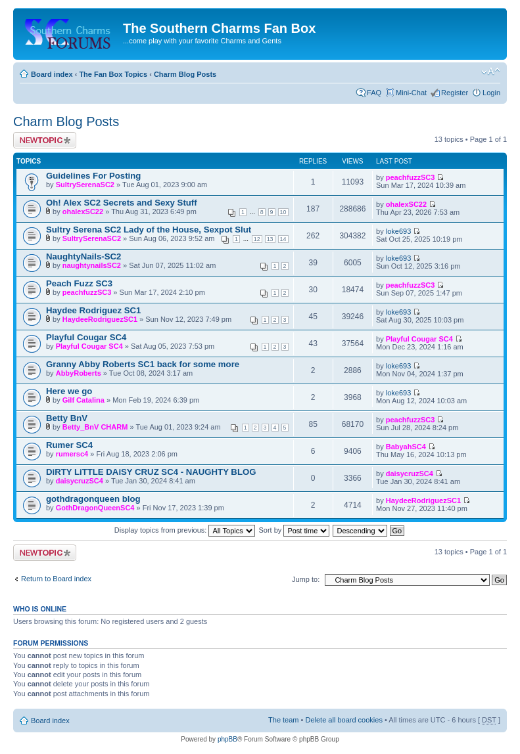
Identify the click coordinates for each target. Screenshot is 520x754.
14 (283, 239)
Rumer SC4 (69, 445)
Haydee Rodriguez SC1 (93, 310)
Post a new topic (44, 140)
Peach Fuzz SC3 (79, 283)
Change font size (490, 72)
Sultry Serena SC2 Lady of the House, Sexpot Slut (148, 229)
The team (283, 720)
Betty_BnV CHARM (95, 427)
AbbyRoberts (78, 373)
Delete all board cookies (343, 720)
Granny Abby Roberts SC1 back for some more (142, 364)
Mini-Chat (411, 93)
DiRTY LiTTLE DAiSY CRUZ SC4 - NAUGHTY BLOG (151, 472)
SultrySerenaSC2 (85, 184)
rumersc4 (72, 454)
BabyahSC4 (406, 447)
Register (454, 93)
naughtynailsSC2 (91, 265)
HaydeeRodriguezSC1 (99, 319)
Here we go (69, 391)
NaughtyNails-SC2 (83, 256)
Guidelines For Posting (93, 176)
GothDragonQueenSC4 (95, 508)
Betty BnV (66, 418)
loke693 (399, 231)
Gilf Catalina (83, 400)
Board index (52, 74)
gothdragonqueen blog (93, 499)
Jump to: (305, 579)
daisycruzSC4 (79, 481)
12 (257, 239)
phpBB (227, 739)
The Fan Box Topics (113, 74)
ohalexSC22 (82, 211)
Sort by (294, 530)
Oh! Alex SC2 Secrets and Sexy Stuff (121, 203)
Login (491, 93)
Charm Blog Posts (185, 74)
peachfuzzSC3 (410, 177)
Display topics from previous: (185, 530)
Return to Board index (56, 579)
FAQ (374, 93)
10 (283, 212)
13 (270, 239)
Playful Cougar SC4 (86, 337)
